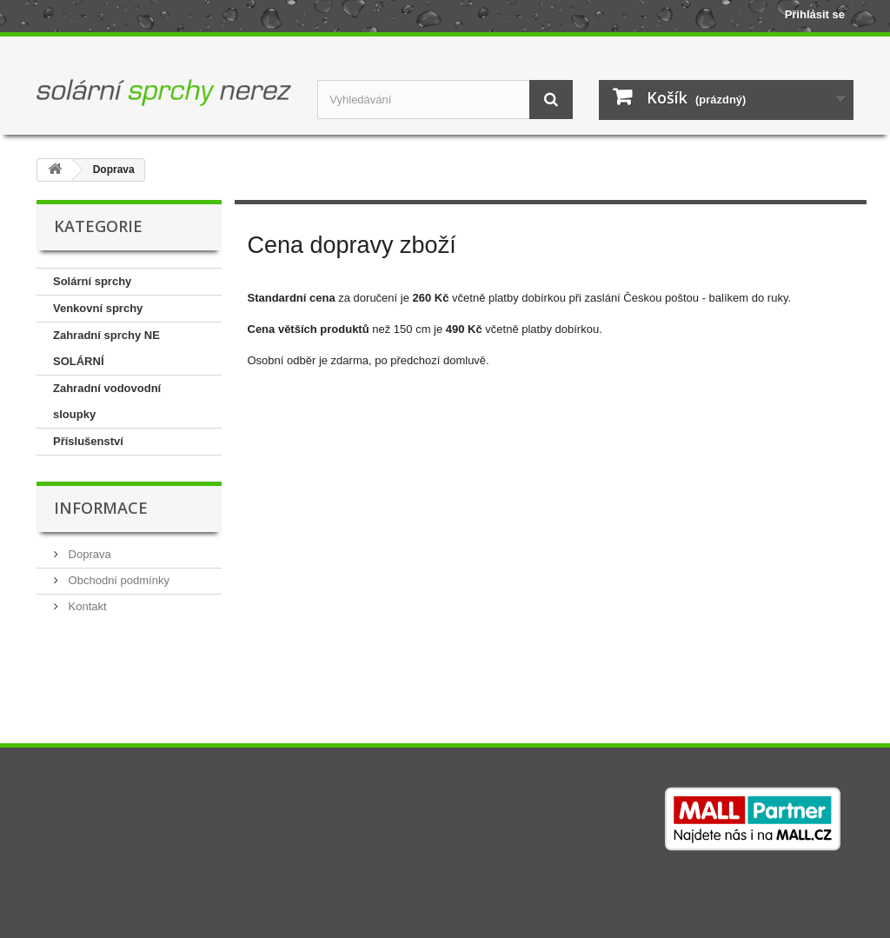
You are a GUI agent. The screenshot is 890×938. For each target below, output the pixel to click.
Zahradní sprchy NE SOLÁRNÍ (106, 348)
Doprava (88, 554)
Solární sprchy (92, 281)
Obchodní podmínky (117, 580)
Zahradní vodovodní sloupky (107, 401)
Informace (101, 507)
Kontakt (86, 606)
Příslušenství (88, 441)
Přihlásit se (815, 14)
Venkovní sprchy (98, 308)
